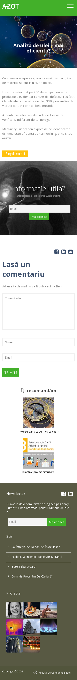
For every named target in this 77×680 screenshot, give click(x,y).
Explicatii (15, 153)
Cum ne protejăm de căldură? (32, 576)
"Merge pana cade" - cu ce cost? (39, 431)
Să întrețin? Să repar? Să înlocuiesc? (35, 547)
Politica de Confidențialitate (55, 672)
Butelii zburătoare (23, 566)
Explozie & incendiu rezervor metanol (36, 557)
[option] (38, 42)
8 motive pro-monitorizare (38, 472)
